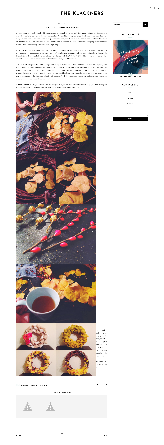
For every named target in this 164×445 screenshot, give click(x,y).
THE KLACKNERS (82, 13)
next (18, 435)
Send (130, 119)
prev (105, 435)
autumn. (25, 385)
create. (39, 385)
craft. (32, 385)
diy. (46, 385)
